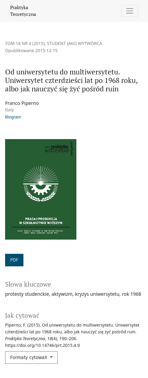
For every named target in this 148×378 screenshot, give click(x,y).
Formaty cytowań (29, 357)
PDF (14, 260)
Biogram (13, 117)
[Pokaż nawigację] (130, 11)
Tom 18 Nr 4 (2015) (25, 43)
